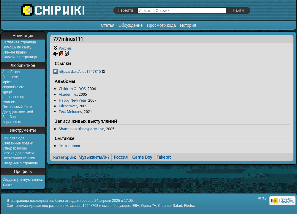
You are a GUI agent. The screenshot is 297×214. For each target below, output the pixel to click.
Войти (7, 184)
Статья (107, 25)
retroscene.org (13, 97)
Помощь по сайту (16, 47)
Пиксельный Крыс (17, 107)
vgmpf (7, 92)
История (188, 25)
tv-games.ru (11, 122)
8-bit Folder (11, 72)
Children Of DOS (72, 88)
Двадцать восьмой (17, 112)
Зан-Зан (9, 117)
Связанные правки (17, 143)
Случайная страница (19, 57)
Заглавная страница (19, 42)
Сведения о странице (20, 163)
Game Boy (142, 157)
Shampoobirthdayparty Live (81, 128)
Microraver (68, 105)
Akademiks (68, 94)
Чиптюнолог (69, 145)
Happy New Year (72, 100)
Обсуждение (131, 25)
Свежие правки (14, 52)
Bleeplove (10, 77)
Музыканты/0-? (93, 157)
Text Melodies (70, 111)
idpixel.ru (9, 82)
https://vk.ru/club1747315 (80, 71)
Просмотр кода (161, 25)
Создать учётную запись (22, 179)
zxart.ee (8, 102)
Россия (65, 48)
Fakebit (164, 157)
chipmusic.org (13, 87)
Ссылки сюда (13, 138)
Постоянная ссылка (18, 158)
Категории (64, 157)
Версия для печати (18, 153)
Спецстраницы (14, 148)
